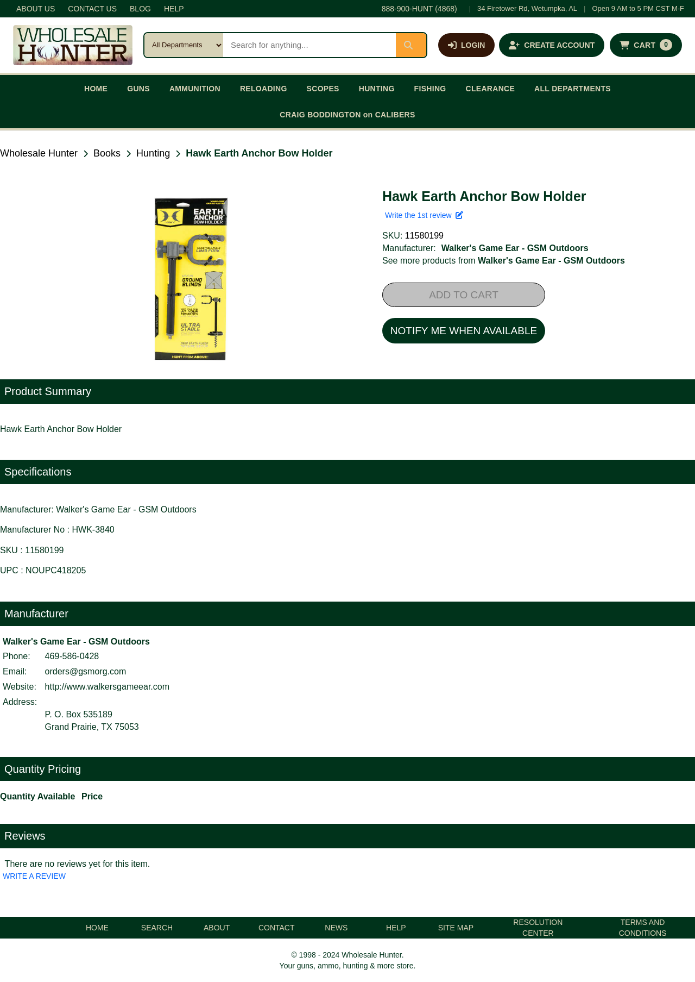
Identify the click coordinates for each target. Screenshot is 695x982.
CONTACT (276, 927)
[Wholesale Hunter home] (72, 45)
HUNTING (377, 88)
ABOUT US (35, 8)
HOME (96, 88)
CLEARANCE (490, 88)
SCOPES (323, 88)
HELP (174, 8)
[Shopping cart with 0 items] (646, 45)
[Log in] (466, 45)
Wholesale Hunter (39, 153)
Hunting (153, 153)
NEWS (336, 927)
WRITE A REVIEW (34, 876)
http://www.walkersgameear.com (107, 686)
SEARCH (157, 927)
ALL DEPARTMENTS (572, 88)
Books (107, 153)
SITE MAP (455, 927)
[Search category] (183, 45)
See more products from (503, 260)
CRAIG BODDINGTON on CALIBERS (347, 114)
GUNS (138, 88)
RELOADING (263, 88)
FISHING (430, 88)
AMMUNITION (194, 88)
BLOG (140, 8)
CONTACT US (92, 8)
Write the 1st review (424, 215)
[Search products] (309, 45)
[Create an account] (551, 45)
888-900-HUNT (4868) (419, 8)
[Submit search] (411, 45)
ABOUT (217, 927)
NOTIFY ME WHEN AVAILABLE (463, 330)
